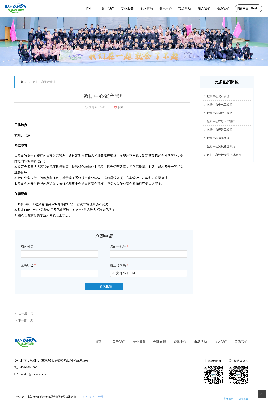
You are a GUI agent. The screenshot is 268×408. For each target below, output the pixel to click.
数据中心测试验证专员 (221, 148)
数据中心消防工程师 (219, 90)
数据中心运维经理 (218, 140)
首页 (23, 81)
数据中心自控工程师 (219, 115)
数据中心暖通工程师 (219, 132)
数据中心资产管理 (218, 98)
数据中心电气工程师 (219, 107)
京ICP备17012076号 (93, 396)
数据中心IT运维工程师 (221, 123)
